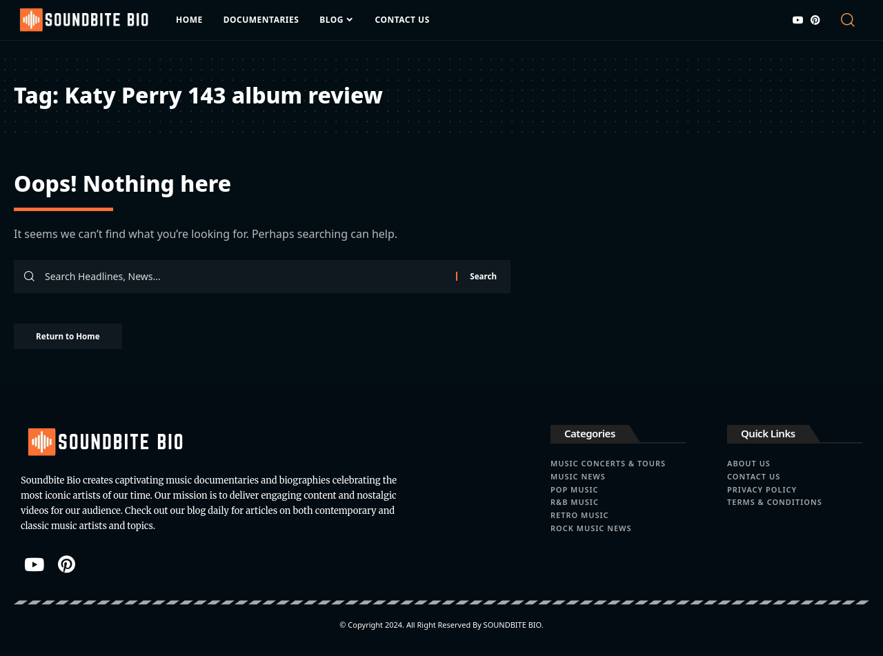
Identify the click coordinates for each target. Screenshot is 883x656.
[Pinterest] (815, 20)
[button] (850, 20)
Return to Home (74, 338)
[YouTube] (798, 20)
